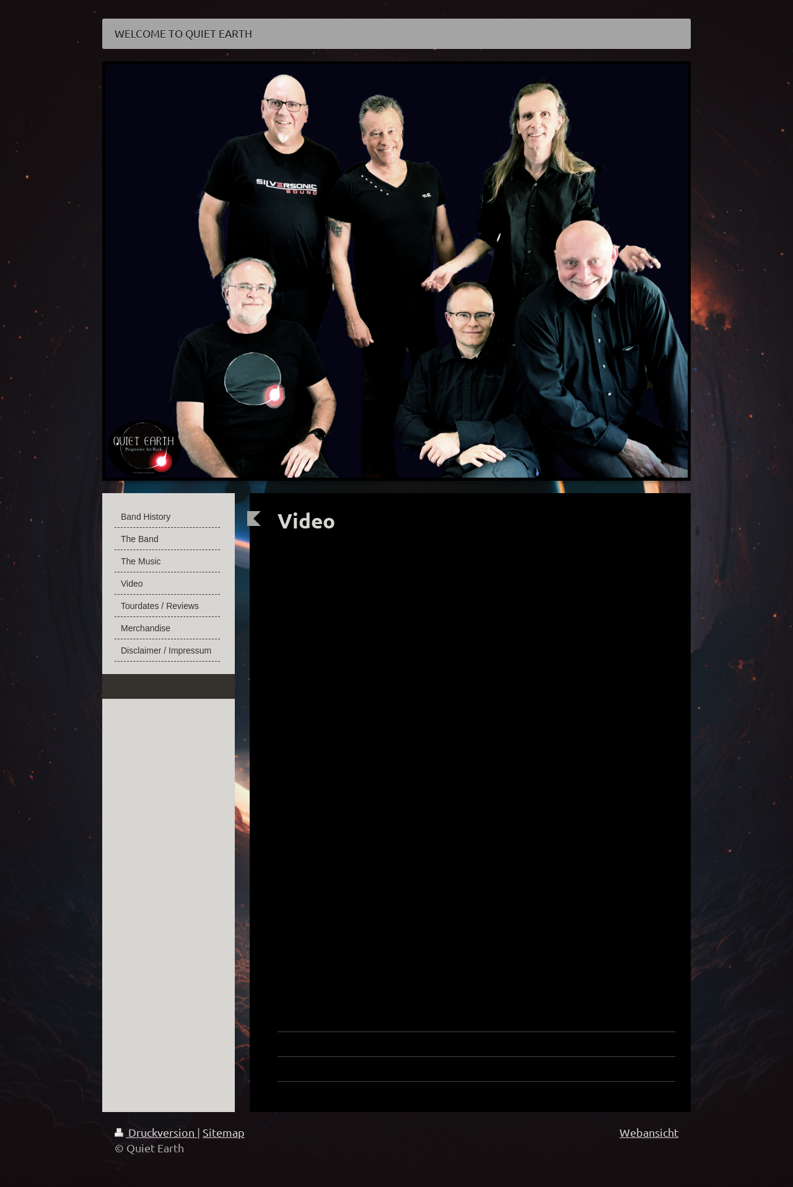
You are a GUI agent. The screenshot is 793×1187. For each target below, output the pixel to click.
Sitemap (224, 1132)
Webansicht (649, 1132)
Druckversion (156, 1132)
